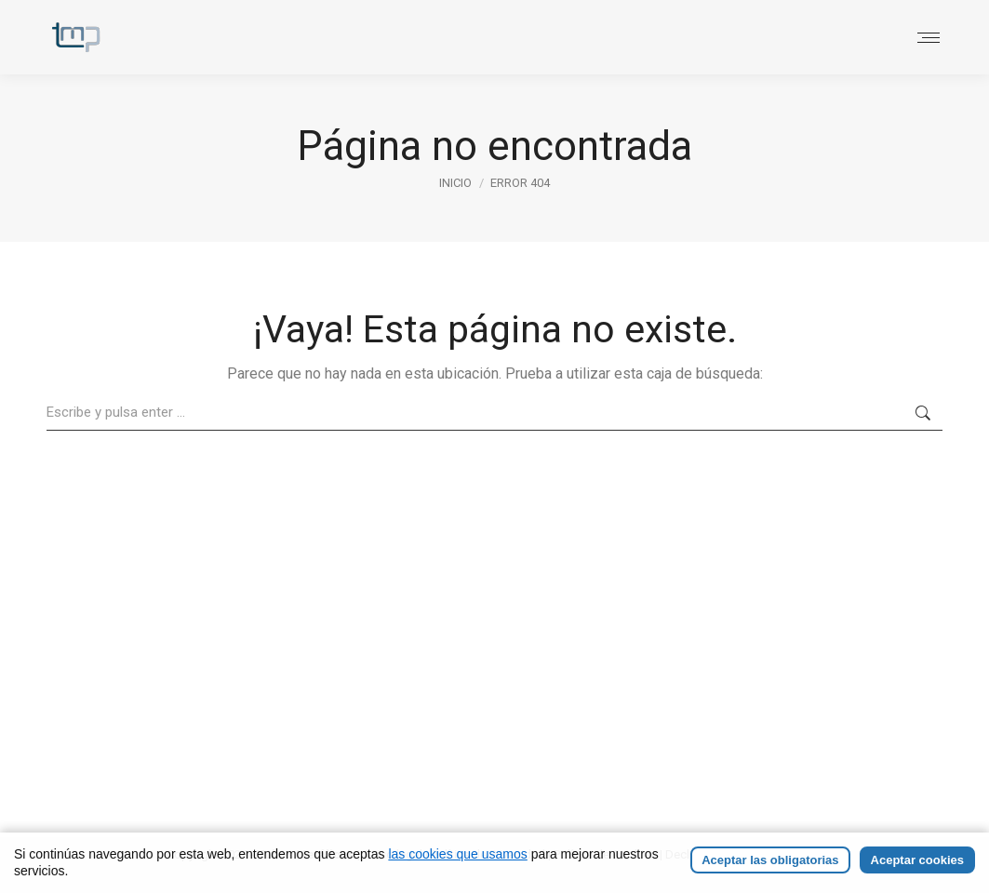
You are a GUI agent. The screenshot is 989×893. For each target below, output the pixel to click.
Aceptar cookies (917, 866)
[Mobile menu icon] (928, 37)
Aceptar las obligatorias (770, 866)
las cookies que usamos (457, 859)
